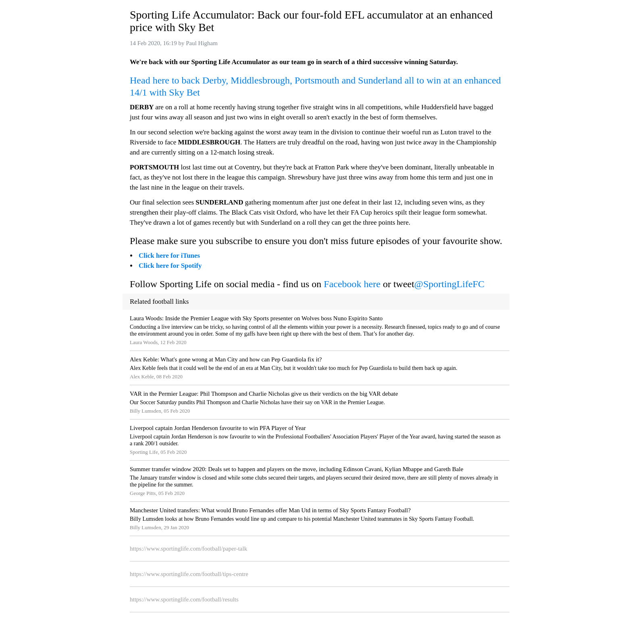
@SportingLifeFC (449, 284)
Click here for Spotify (170, 265)
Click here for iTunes (169, 255)
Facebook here (352, 284)
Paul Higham (202, 43)
